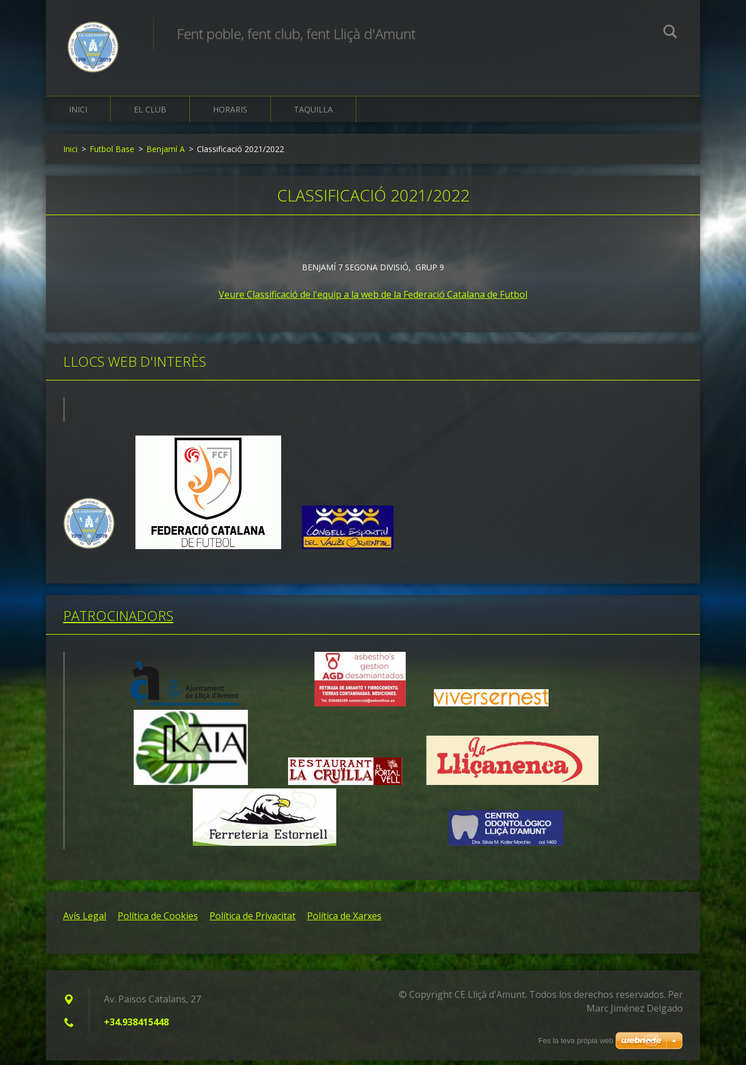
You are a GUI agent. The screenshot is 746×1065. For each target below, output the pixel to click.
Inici (78, 114)
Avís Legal (84, 920)
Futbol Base (112, 154)
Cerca (670, 33)
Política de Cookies (158, 920)
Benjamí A (165, 154)
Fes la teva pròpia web (575, 1040)
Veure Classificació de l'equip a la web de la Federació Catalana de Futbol (373, 299)
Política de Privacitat (252, 920)
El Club (150, 114)
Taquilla (313, 114)
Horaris (230, 114)
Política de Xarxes (344, 920)
